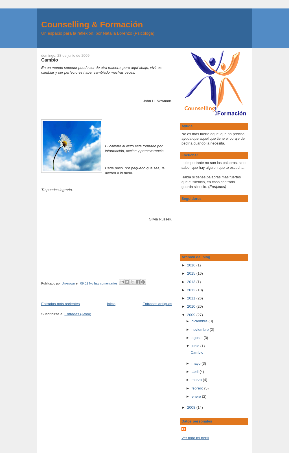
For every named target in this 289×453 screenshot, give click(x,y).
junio (196, 346)
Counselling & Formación (92, 24)
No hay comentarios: (104, 283)
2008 (191, 407)
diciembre (200, 321)
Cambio (49, 59)
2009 (191, 315)
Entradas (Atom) (77, 314)
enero (197, 396)
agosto (198, 338)
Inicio (111, 304)
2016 (191, 265)
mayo (197, 363)
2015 (191, 273)
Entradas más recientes (60, 304)
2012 (191, 290)
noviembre (201, 329)
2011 (191, 298)
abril (196, 371)
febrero (198, 388)
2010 (191, 306)
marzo (197, 380)
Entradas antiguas (157, 304)
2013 (191, 282)
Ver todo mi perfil (195, 438)
